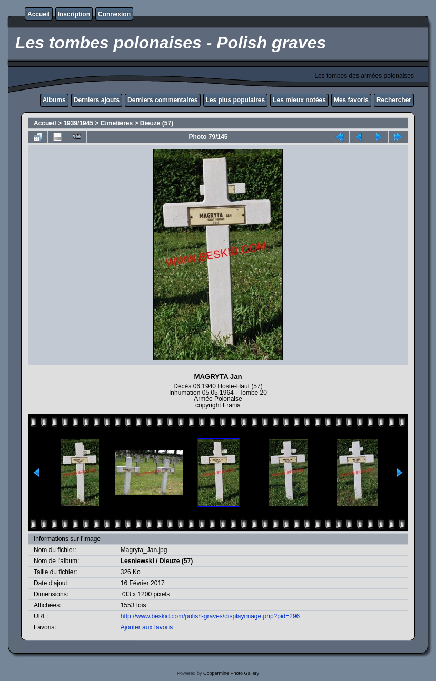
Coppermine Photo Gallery (231, 673)
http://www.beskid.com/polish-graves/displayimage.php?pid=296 (210, 616)
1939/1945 (78, 123)
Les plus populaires (235, 100)
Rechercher (393, 100)
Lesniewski (137, 561)
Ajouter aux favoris (147, 627)
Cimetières (117, 123)
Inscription (74, 14)
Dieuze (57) (156, 123)
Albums (54, 100)
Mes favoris (351, 100)
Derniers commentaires (162, 100)
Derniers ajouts (97, 100)
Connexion (114, 14)
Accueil (38, 14)
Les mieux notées (299, 100)
